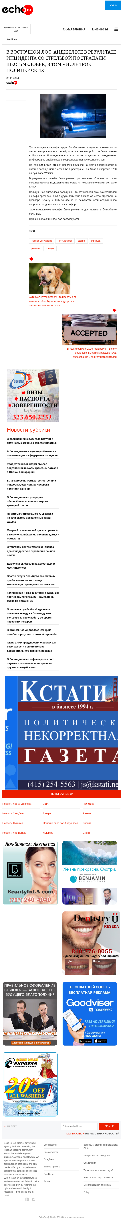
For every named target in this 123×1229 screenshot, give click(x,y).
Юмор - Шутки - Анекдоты (97, 1155)
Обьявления (90, 1163)
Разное (87, 813)
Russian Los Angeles (41, 241)
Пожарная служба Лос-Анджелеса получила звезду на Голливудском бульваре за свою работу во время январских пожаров (29, 615)
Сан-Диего (49, 1159)
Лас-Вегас (49, 1174)
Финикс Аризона (52, 1166)
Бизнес (47, 1181)
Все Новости (50, 1145)
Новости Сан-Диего (13, 813)
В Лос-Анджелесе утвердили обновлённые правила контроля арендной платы (27, 501)
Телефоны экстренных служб (98, 1170)
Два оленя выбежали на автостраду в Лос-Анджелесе (31, 565)
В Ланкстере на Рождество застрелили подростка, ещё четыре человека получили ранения (31, 484)
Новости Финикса (12, 823)
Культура (48, 832)
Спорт (86, 832)
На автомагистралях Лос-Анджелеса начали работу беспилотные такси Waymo (30, 517)
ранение (35, 248)
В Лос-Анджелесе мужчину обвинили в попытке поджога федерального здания (32, 453)
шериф (81, 241)
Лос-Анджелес (65, 241)
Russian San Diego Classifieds (98, 1177)
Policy (86, 1192)
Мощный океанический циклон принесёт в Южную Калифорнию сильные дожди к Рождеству (33, 534)
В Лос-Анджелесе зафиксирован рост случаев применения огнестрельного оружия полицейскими (30, 663)
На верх (12, 1126)
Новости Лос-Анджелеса (16, 803)
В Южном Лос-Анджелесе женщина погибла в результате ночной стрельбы (32, 632)
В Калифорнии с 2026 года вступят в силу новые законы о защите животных (32, 440)
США (45, 803)
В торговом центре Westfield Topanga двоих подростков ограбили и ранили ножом (31, 551)
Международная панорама (97, 1185)
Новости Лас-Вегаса (14, 832)
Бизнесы (100, 29)
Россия (87, 823)
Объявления (74, 29)
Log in (113, 5)
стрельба (95, 241)
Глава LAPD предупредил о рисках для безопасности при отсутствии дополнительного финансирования (32, 646)
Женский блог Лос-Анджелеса (60, 823)
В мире (47, 813)
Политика (88, 803)
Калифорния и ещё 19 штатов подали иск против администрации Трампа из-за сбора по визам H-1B (33, 596)
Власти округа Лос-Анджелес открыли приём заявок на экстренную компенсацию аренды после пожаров (31, 580)
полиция (50, 248)
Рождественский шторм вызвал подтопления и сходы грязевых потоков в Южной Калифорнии (32, 468)
